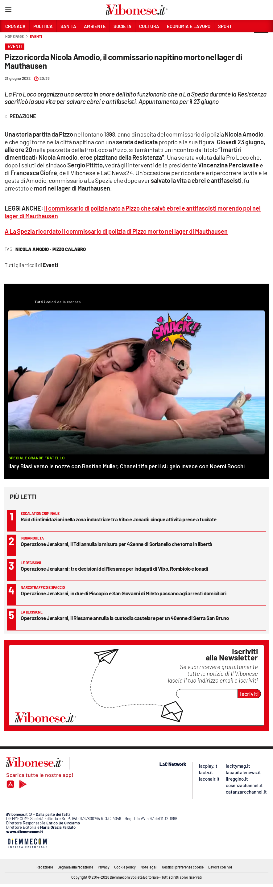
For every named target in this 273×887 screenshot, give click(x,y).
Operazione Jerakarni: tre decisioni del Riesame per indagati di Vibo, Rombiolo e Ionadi (114, 568)
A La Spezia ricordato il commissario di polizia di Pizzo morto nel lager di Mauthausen (116, 231)
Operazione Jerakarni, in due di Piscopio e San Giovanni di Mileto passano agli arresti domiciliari (123, 593)
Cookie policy (125, 867)
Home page (14, 36)
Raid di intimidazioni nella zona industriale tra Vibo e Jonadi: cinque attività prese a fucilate (118, 519)
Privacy (104, 867)
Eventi (36, 36)
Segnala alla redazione (75, 867)
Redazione (44, 867)
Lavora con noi (220, 867)
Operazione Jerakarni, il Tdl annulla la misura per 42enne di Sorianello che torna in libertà (116, 544)
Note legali (148, 867)
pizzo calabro (69, 249)
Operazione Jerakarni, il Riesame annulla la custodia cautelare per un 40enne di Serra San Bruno (125, 618)
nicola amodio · (33, 249)
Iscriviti (249, 693)
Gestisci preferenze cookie (183, 867)
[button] (261, 39)
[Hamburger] (8, 10)
